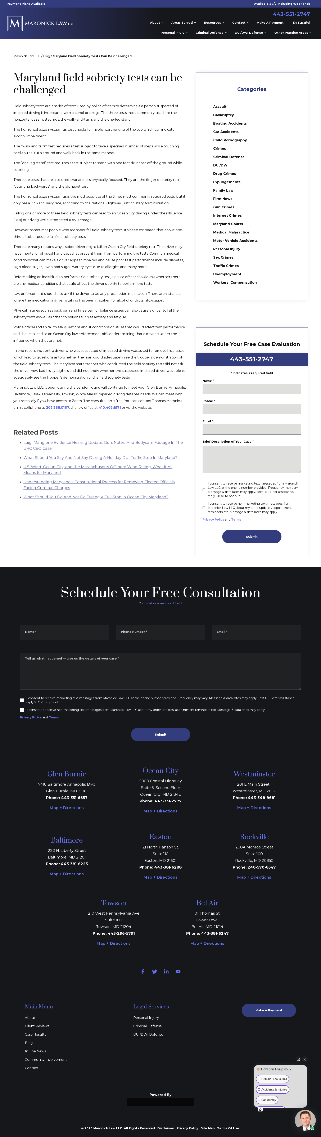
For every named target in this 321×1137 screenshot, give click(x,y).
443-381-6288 (168, 867)
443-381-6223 (74, 864)
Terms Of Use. (228, 1128)
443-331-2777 (168, 801)
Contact (31, 1068)
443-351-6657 (74, 797)
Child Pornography (230, 140)
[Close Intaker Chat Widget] (305, 1059)
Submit (261, 537)
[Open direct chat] (298, 1059)
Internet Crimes (227, 216)
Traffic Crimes (226, 266)
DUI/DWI (221, 165)
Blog (46, 56)
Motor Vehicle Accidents (235, 241)
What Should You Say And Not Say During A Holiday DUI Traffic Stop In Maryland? (100, 471)
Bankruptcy (223, 115)
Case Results (35, 1034)
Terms (246, 519)
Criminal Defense (229, 157)
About (30, 1018)
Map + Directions (67, 808)
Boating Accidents (230, 123)
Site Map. (208, 1128)
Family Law (223, 190)
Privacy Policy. (188, 1128)
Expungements (226, 182)
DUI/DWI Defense (148, 1034)
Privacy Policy (223, 519)
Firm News (222, 199)
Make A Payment (269, 1010)
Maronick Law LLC (26, 56)
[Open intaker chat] (260, 1109)
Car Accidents (226, 132)
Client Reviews (37, 1026)
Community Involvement (46, 1060)
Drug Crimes (224, 174)
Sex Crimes (223, 257)
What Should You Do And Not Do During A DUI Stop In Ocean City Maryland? (95, 510)
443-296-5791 (121, 933)
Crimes (219, 149)
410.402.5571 (110, 408)
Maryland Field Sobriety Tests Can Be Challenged (92, 56)
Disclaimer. (166, 1128)
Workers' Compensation (235, 283)
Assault (219, 107)
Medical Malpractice (231, 232)
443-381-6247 (215, 933)
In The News (35, 1051)
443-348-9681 (262, 797)
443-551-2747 (291, 14)
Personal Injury (226, 249)
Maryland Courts (228, 224)
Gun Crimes (223, 207)
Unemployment (227, 274)
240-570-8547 (262, 867)
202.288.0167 (57, 408)
